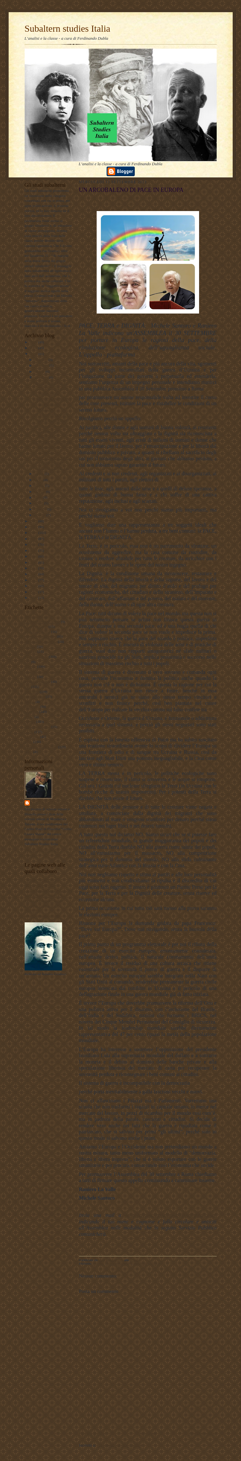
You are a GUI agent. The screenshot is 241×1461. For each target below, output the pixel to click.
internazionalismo (37, 681)
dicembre (41, 360)
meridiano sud (35, 696)
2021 (34, 527)
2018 (34, 544)
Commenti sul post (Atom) (119, 1445)
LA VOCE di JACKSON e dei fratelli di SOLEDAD (52, 404)
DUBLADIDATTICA (40, 885)
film (28, 662)
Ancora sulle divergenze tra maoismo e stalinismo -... (50, 431)
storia (29, 742)
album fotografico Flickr (42, 916)
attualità (30, 647)
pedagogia (32, 706)
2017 (34, 550)
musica (30, 702)
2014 (34, 568)
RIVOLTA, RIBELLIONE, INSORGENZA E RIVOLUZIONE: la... (52, 463)
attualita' (31, 651)
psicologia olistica (38, 727)
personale (31, 712)
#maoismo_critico (38, 631)
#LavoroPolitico (36, 626)
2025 (34, 342)
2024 (34, 348)
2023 (34, 354)
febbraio (40, 509)
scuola (29, 732)
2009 (34, 598)
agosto (39, 474)
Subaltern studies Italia (67, 28)
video (29, 752)
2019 (34, 539)
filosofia (30, 666)
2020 (34, 533)
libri (28, 687)
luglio (39, 480)
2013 (34, 574)
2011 (34, 586)
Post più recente (92, 1433)
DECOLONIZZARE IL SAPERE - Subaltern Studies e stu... (50, 388)
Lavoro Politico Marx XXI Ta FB (49, 891)
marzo (39, 503)
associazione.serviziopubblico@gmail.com (170, 1215)
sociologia (32, 737)
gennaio (40, 515)
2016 (34, 556)
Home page (147, 1433)
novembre (41, 365)
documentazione (36, 656)
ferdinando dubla (50, 802)
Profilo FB (32, 910)
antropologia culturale (40, 636)
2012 (34, 580)
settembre (41, 377)
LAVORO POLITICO (40, 880)
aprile (38, 497)
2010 (34, 592)
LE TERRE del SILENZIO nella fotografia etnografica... (52, 447)
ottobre (39, 371)
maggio (40, 492)
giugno (39, 485)
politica (30, 721)
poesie (29, 717)
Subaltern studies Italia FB (44, 895)
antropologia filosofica (41, 641)
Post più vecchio (203, 1433)
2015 (34, 562)
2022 (34, 521)
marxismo (32, 692)
